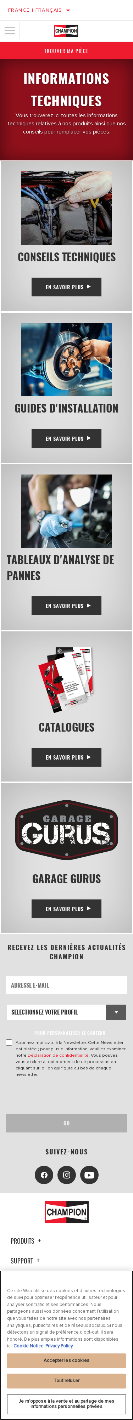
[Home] (66, 31)
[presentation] (65, 1095)
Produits (27, 1240)
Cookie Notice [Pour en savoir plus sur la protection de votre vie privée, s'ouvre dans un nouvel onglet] (28, 1346)
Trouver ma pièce (66, 51)
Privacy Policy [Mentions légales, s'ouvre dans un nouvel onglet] (59, 1346)
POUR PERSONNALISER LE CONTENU (70, 1033)
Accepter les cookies (66, 1360)
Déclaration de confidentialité (58, 1055)
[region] (66, 1345)
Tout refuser (66, 1381)
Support (26, 1260)
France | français (35, 10)
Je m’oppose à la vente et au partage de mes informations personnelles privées (66, 1404)
